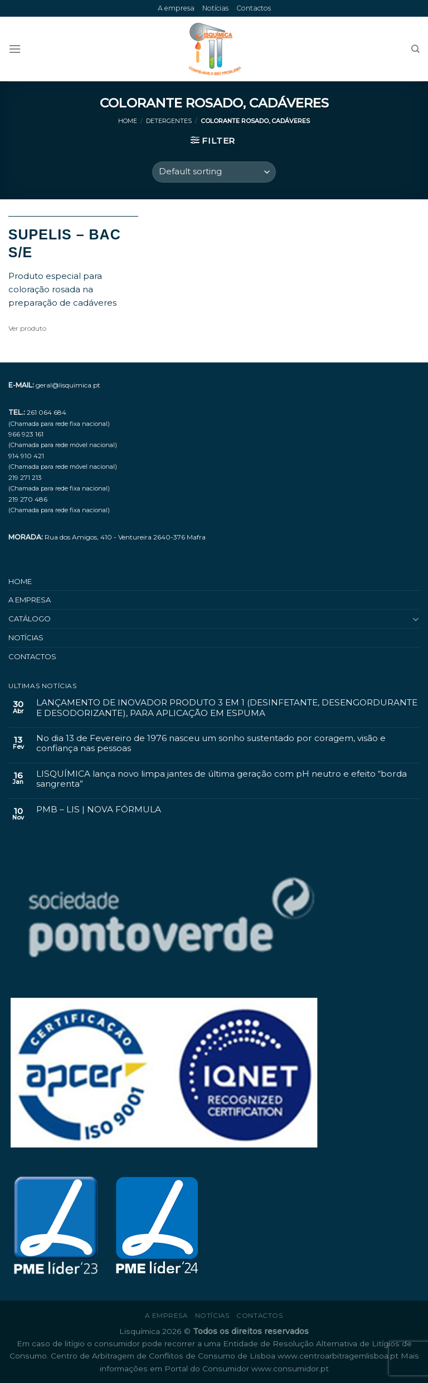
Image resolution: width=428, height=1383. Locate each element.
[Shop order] (214, 171)
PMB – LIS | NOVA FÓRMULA (98, 810)
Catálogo (29, 618)
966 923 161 (25, 434)
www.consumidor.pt (290, 1368)
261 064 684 (46, 412)
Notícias (215, 8)
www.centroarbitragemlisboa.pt (339, 1355)
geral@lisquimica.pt (68, 385)
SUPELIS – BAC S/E (64, 244)
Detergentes (169, 121)
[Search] (415, 49)
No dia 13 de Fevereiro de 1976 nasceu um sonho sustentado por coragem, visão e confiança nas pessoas (211, 743)
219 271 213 (25, 477)
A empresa (176, 8)
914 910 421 (26, 456)
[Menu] (14, 49)
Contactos (253, 8)
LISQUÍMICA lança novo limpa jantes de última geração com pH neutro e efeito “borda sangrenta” (221, 779)
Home (127, 121)
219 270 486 (27, 499)
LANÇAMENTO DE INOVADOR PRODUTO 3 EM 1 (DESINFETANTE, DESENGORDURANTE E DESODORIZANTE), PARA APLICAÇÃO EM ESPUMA (226, 708)
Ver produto (27, 328)
